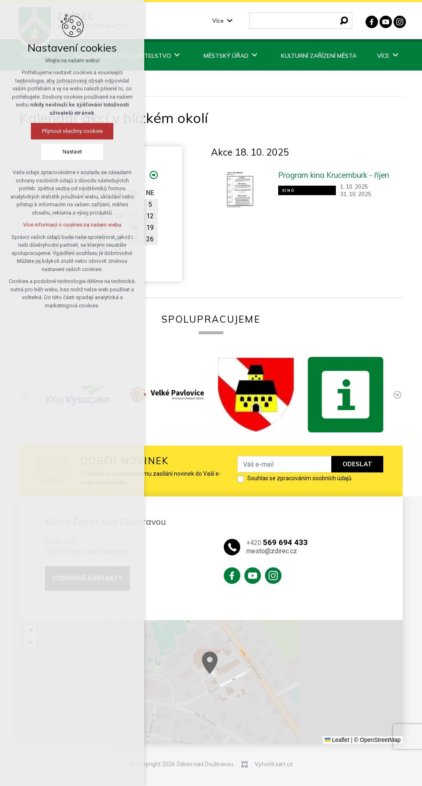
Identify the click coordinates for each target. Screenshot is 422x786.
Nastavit (69, 152)
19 (150, 227)
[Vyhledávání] (344, 20)
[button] (266, 679)
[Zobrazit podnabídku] (230, 20)
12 (150, 216)
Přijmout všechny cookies (69, 131)
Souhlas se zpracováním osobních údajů (299, 478)
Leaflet (337, 739)
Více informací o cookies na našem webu (69, 225)
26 (150, 239)
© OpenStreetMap (377, 739)
